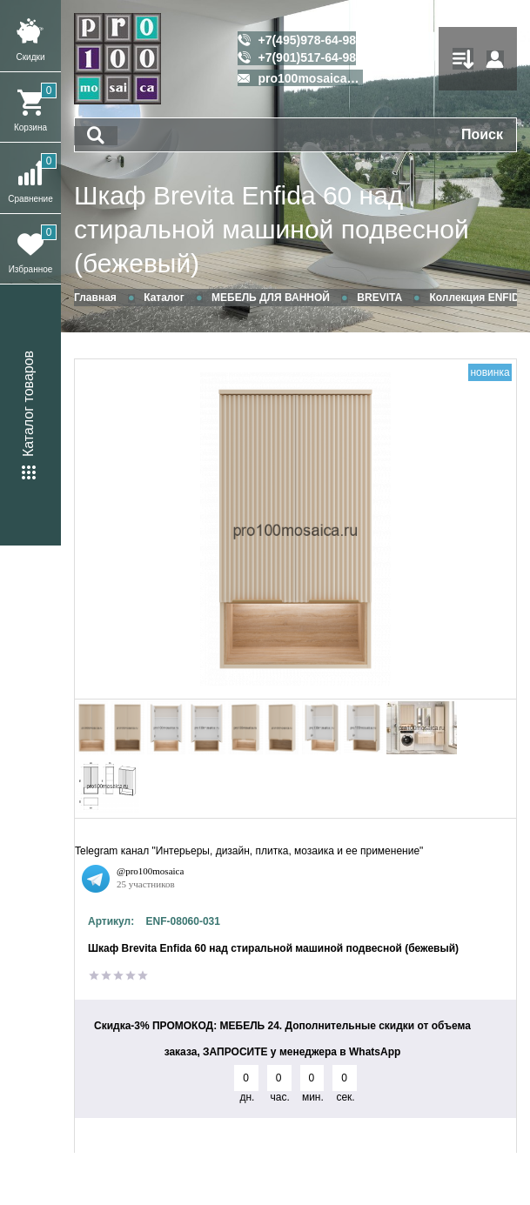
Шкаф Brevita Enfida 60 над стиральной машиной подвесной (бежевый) (271, 229)
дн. (246, 1097)
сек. (345, 1097)
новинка (489, 372)
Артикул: (111, 921)
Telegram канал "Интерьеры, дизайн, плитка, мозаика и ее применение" (249, 851)
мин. (313, 1097)
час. (280, 1097)
